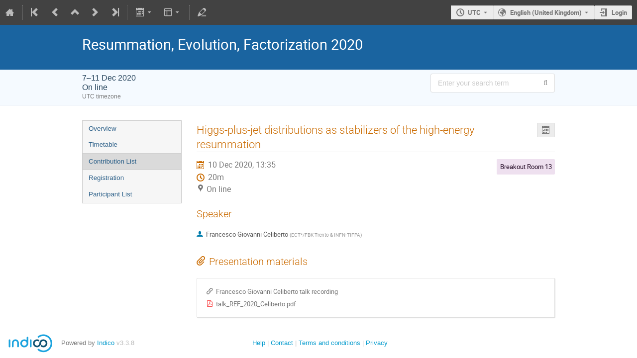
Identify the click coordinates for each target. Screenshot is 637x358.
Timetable (103, 144)
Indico (105, 343)
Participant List (110, 194)
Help (258, 343)
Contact (282, 343)
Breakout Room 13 (526, 166)
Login (619, 12)
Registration (106, 177)
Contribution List (112, 161)
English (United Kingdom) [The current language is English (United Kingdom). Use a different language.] (546, 12)
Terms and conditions (329, 343)
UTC (474, 12)
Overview (102, 128)
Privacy (377, 343)
